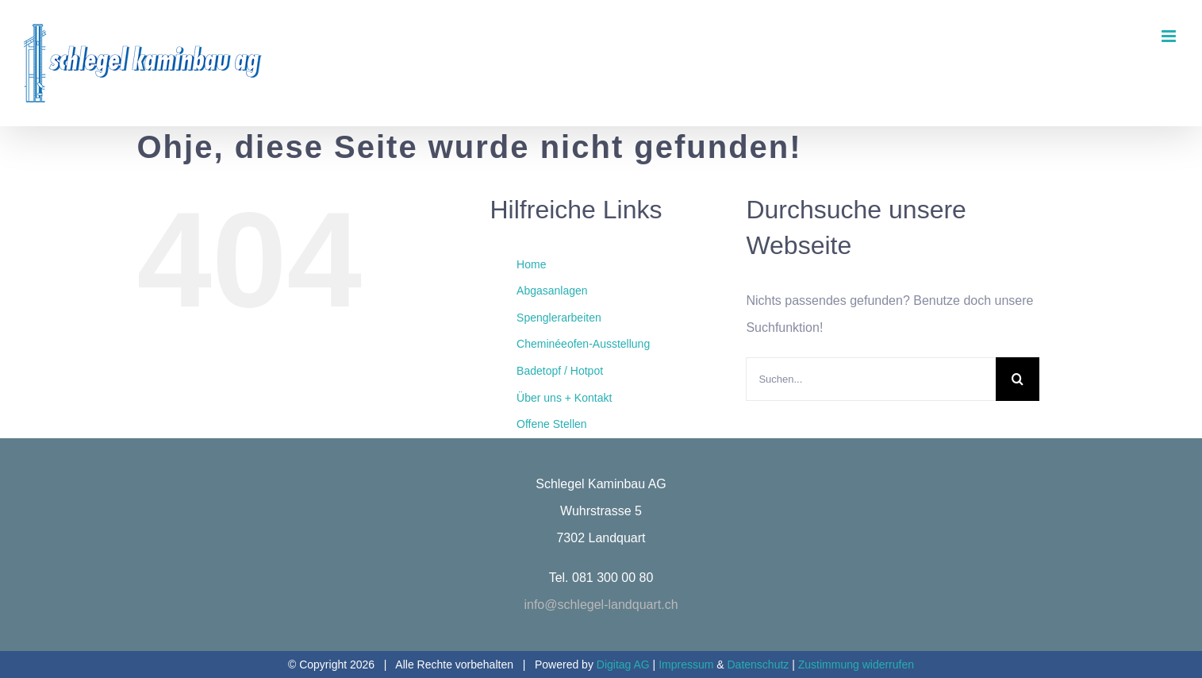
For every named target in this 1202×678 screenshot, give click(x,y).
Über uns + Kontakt (564, 397)
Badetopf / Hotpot (560, 370)
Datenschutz (758, 664)
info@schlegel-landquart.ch (601, 604)
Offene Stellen (551, 424)
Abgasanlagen (552, 290)
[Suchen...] (871, 379)
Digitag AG (623, 664)
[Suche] (1017, 379)
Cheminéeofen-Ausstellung (583, 343)
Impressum (687, 664)
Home (531, 264)
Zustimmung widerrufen (856, 664)
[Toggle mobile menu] (1170, 36)
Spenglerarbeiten (559, 317)
